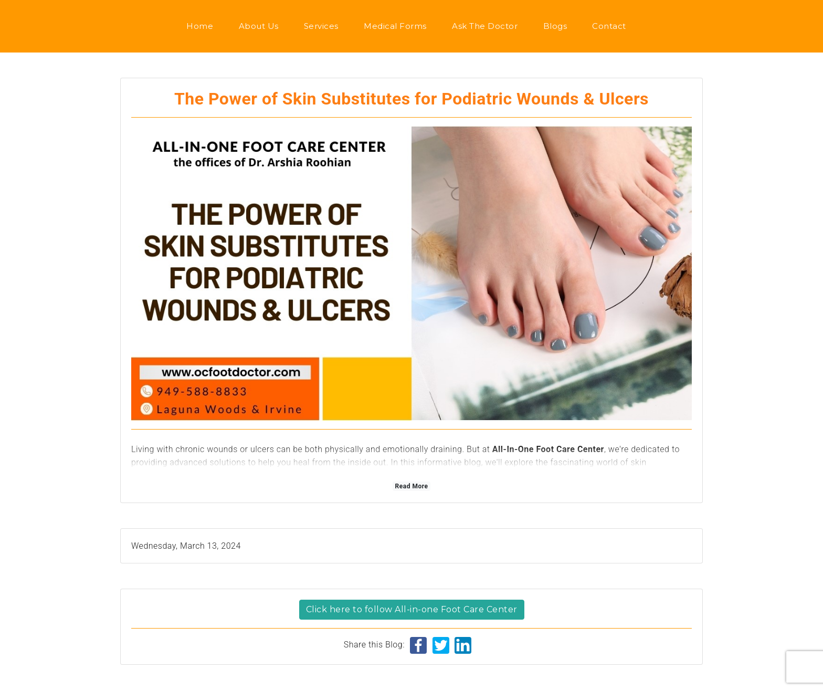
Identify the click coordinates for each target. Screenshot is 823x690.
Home (199, 26)
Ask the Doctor (485, 26)
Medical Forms (395, 26)
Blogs (555, 26)
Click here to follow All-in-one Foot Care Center (412, 609)
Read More (411, 486)
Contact (609, 26)
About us (259, 26)
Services (321, 26)
